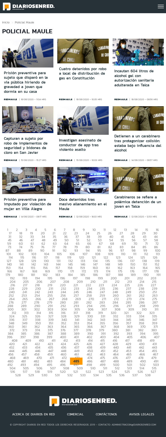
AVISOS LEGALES (141, 414)
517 (25, 371)
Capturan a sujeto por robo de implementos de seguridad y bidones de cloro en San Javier (26, 145)
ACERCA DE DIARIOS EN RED (33, 414)
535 (109, 375)
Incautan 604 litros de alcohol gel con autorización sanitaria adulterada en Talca (134, 78)
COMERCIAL (75, 414)
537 (134, 375)
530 (44, 375)
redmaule (10, 99)
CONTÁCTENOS (106, 414)
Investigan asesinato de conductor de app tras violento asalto (80, 144)
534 (96, 375)
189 (133, 274)
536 (122, 375)
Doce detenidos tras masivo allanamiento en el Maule (83, 204)
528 (18, 375)
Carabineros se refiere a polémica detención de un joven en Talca (137, 201)
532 (70, 375)
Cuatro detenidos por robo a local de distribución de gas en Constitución (82, 73)
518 (37, 371)
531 (57, 375)
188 (120, 274)
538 (148, 375)
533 (83, 375)
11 (105, 229)
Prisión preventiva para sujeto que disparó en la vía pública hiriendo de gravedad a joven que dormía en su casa (26, 82)
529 (31, 375)
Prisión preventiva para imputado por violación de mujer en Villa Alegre (27, 204)
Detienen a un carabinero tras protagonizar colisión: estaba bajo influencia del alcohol (137, 143)
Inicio (6, 22)
